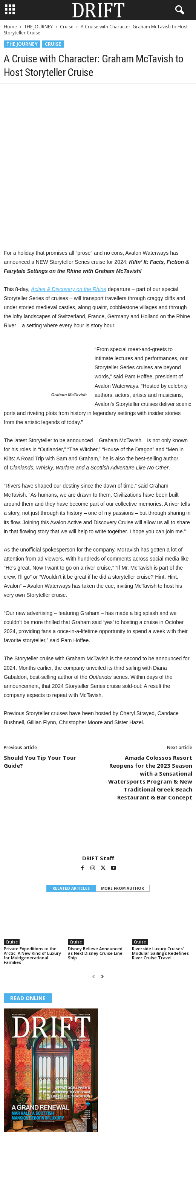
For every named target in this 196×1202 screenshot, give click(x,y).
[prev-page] (93, 976)
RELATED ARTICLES (71, 888)
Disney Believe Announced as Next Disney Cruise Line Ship (95, 953)
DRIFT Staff (98, 858)
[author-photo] (98, 833)
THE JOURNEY (38, 26)
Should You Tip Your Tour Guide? (40, 761)
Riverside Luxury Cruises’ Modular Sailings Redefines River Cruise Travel (160, 953)
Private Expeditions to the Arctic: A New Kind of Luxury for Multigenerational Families (32, 955)
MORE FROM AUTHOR (122, 888)
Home (10, 26)
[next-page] (102, 976)
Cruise (67, 26)
